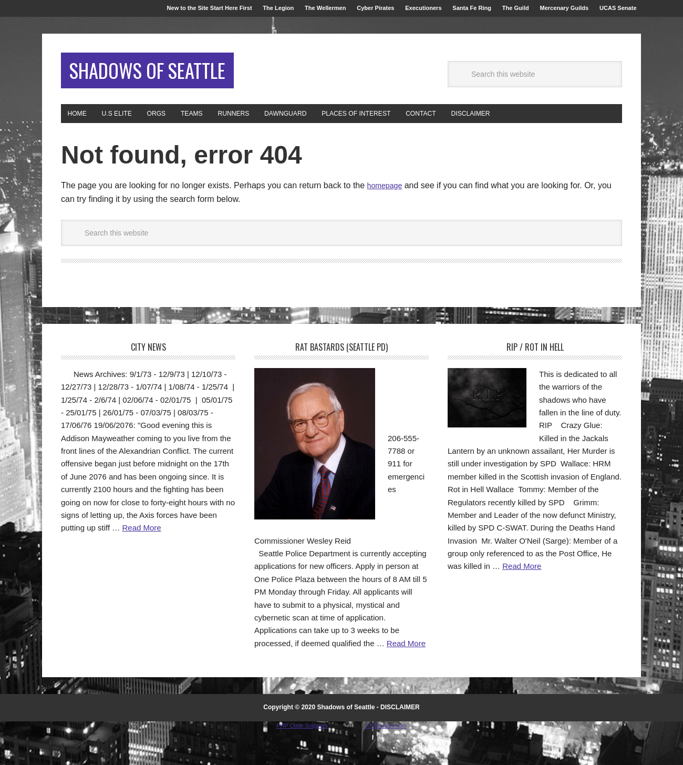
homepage (387, 220)
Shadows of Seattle (131, 92)
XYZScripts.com (386, 760)
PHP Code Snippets (302, 760)
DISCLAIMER (400, 742)
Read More (141, 562)
